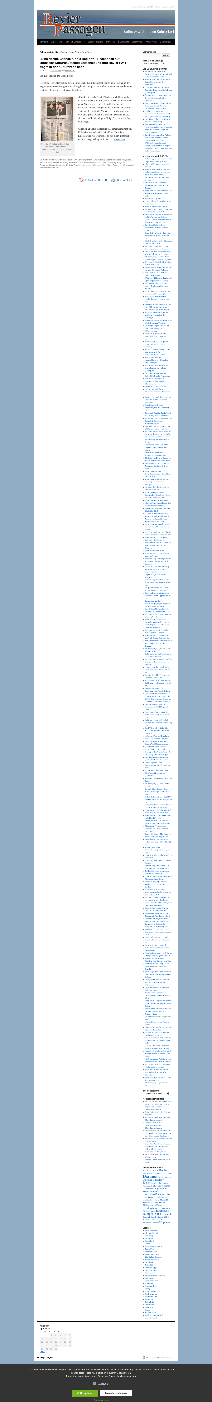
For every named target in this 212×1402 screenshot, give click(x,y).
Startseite (44, 42)
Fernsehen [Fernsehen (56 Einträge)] (147, 1186)
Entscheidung (99, 160)
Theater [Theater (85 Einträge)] (165, 1216)
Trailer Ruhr (149, 1302)
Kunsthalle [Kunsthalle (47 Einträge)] (151, 1197)
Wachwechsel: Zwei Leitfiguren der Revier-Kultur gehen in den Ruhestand (157, 82)
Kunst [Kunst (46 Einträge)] (145, 1197)
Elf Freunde (149, 1238)
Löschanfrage (137, 42)
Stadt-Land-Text (151, 1297)
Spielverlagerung (151, 1294)
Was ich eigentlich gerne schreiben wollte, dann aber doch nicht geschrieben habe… (158, 1146)
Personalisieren (101, 1400)
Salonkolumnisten (151, 1281)
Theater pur (149, 1299)
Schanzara (44, 165)
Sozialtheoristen (150, 1291)
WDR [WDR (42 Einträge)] (160, 1219)
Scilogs (147, 1289)
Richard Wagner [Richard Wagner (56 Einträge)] (149, 1211)
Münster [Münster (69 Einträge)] (146, 1202)
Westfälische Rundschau (112, 165)
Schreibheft (149, 1283)
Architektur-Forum (152, 1230)
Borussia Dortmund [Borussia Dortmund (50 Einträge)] (154, 1174)
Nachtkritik (149, 1262)
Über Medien (150, 1305)
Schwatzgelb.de (150, 1286)
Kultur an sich (60, 160)
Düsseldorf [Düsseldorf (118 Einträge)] (158, 1179)
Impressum (110, 42)
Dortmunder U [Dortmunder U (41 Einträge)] (166, 1177)
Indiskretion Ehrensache (153, 1246)
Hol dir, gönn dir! (160, 1152)
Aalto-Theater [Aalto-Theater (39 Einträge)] (147, 1171)
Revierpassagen (45, 1357)
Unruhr (147, 1310)
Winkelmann (128, 165)
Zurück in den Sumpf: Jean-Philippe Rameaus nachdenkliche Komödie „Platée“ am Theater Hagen (158, 137)
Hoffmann (73, 162)
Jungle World (150, 1249)
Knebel (80, 162)
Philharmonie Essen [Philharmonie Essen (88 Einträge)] (152, 1205)
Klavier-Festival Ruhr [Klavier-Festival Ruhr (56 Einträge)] (151, 1191)
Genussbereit (149, 1241)
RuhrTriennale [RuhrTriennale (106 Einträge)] (164, 1213)
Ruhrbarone (149, 1278)
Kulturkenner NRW (152, 1254)
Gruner (56, 162)
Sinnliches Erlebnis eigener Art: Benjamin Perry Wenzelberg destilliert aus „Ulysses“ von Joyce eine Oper (158, 114)
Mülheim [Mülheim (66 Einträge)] (164, 1200)
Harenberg (64, 162)
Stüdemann (96, 165)
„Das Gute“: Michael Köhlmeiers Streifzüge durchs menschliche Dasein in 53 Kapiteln (158, 90)
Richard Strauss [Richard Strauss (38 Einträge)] (165, 1208)
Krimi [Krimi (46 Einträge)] (167, 1194)
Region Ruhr (72, 160)
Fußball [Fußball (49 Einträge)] (154, 1186)
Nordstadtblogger (151, 1268)
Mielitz (104, 162)
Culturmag (149, 1236)
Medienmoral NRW (152, 1260)
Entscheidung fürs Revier (115, 160)
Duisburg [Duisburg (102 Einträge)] (147, 1179)
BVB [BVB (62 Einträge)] (164, 1173)
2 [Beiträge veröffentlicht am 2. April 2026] (56, 1335)
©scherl (148, 1117)
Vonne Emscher (150, 1313)
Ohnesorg (112, 162)
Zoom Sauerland (151, 1318)
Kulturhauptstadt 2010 (92, 162)
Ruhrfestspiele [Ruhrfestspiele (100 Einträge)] (163, 1210)
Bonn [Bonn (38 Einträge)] (144, 1173)
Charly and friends (151, 1233)
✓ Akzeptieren (85, 1393)
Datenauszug (165, 42)
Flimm (42, 162)
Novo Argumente (151, 1270)
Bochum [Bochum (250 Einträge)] (164, 1170)
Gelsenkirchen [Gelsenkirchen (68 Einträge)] (164, 1186)
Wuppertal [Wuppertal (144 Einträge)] (165, 1222)
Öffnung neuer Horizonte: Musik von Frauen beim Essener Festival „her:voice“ (158, 98)
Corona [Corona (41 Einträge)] (169, 1173)
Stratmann (87, 165)
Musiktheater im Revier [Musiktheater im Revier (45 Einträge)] (151, 1200)
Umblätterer (149, 1307)
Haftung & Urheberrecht (75, 42)
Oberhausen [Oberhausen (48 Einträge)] (160, 1203)
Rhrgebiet (121, 162)
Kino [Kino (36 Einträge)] (167, 1189)
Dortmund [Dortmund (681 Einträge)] (152, 1176)
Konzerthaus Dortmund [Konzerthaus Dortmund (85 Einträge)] (154, 1194)
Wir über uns (56, 42)
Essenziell (101, 1383)
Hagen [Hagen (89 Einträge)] (157, 1188)
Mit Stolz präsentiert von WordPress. (159, 1357)
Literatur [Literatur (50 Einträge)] (164, 1197)
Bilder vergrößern (95, 42)
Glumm (148, 1244)
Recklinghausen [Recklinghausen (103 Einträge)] (151, 1208)
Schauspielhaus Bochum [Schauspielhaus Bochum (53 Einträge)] (152, 1217)
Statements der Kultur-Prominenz (69, 165)
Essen (128, 160)
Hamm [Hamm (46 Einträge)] (163, 1189)
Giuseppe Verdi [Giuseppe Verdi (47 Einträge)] (148, 1189)
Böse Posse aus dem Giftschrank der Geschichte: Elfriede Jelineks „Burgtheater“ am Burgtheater (158, 106)
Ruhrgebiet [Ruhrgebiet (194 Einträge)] (150, 1213)
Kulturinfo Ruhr (151, 1252)
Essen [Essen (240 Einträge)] (147, 1182)
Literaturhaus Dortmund (153, 1257)
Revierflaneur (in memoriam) (155, 1275)
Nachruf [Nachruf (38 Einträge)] (153, 1203)
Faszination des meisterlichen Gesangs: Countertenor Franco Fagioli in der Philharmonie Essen (158, 74)
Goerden (48, 162)
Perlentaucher (150, 1273)
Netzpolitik (149, 1265)
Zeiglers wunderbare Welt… (155, 1315)
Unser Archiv (151, 42)
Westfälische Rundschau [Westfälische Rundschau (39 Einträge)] (151, 1222)
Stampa (52, 165)
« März (42, 1352)
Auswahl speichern (116, 1393)
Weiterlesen (119, 139)
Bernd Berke (70, 71)
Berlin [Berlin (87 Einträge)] (155, 1170)
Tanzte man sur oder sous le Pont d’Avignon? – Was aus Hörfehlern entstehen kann (158, 1133)
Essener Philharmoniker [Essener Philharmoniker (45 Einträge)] (159, 1183)
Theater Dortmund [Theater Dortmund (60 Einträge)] (150, 1219)
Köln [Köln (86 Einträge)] (158, 1197)
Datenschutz (123, 42)
